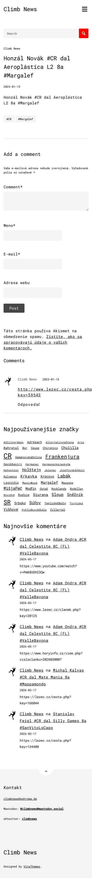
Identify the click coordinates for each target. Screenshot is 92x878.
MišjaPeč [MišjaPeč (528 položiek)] (13, 488)
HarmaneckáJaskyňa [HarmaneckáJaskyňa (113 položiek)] (56, 464)
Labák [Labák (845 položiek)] (64, 476)
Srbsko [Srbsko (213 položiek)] (20, 503)
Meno (9, 225)
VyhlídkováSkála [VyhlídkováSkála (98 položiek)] (34, 509)
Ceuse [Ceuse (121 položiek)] (35, 448)
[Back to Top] (46, 768)
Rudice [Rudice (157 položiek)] (23, 495)
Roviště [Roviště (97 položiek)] (9, 495)
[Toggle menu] (84, 9)
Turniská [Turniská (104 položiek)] (76, 503)
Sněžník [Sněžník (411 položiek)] (75, 494)
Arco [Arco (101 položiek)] (80, 442)
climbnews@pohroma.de (20, 799)
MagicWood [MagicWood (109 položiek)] (29, 483)
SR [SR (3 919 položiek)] (7, 502)
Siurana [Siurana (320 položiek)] (40, 494)
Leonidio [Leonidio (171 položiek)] (11, 482)
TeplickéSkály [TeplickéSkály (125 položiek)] (55, 503)
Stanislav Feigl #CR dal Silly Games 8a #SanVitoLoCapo (53, 720)
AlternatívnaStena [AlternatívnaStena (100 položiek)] (60, 442)
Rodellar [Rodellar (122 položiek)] (76, 488)
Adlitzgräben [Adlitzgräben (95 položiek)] (14, 442)
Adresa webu (17, 282)
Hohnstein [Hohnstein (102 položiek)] (11, 470)
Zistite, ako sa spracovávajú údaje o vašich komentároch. (43, 342)
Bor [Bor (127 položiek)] (24, 448)
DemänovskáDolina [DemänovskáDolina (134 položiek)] (28, 457)
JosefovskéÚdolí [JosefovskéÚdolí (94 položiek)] (72, 470)
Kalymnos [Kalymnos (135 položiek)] (10, 476)
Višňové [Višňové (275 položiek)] (11, 509)
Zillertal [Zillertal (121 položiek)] (57, 509)
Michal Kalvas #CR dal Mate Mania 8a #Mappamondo (52, 677)
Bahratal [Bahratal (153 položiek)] (11, 448)
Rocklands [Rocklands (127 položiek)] (58, 488)
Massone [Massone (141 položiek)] (67, 483)
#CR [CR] (8, 119)
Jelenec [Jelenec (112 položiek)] (50, 470)
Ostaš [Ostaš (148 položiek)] (44, 488)
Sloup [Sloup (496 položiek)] (57, 494)
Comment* (13, 186)
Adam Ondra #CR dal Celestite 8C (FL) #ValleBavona (53, 546)
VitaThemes (32, 866)
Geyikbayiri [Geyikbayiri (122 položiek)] (13, 464)
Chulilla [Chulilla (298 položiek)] (69, 447)
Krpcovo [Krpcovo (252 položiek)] (47, 476)
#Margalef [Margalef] (25, 119)
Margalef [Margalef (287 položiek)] (49, 482)
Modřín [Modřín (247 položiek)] (30, 488)
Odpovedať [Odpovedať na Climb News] (29, 404)
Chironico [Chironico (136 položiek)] (50, 448)
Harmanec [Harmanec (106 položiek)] (32, 464)
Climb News (20, 9)
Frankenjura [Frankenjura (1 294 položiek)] (62, 456)
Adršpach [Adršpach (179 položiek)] (34, 442)
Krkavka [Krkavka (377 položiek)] (28, 476)
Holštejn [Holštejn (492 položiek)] (31, 469)
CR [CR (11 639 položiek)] (8, 455)
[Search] (83, 33)
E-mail (12, 254)
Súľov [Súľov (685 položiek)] (35, 502)
